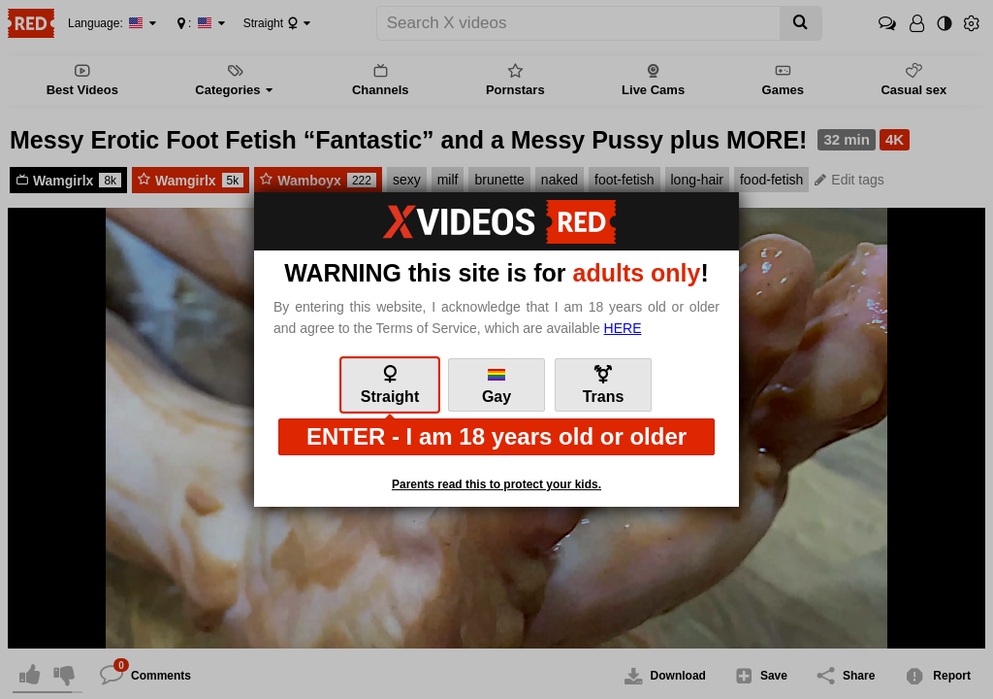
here (623, 328)
